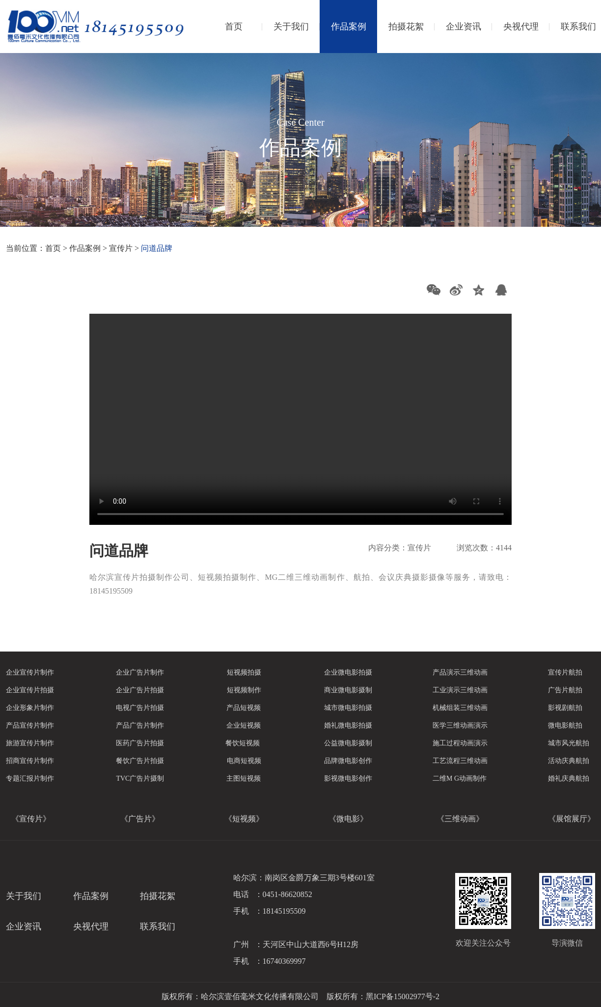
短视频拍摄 (244, 672)
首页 (234, 26)
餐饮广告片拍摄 (140, 760)
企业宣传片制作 (30, 672)
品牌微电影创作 (348, 760)
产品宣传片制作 (30, 725)
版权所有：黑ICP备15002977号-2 (383, 996)
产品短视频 (243, 707)
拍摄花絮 (406, 26)
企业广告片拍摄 (140, 690)
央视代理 (521, 26)
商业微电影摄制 (348, 690)
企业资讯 (463, 26)
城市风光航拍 (568, 743)
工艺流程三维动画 (460, 760)
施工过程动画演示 (460, 743)
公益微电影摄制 (348, 743)
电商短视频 (244, 760)
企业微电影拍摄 (348, 672)
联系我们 (157, 926)
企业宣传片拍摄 (30, 690)
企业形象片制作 (30, 707)
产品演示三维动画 (460, 672)
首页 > (57, 248)
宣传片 (121, 248)
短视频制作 (244, 690)
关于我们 (291, 26)
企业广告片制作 (140, 672)
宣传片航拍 (565, 672)
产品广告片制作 (140, 725)
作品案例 (348, 26)
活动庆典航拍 (568, 760)
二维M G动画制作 (460, 778)
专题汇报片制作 (30, 778)
